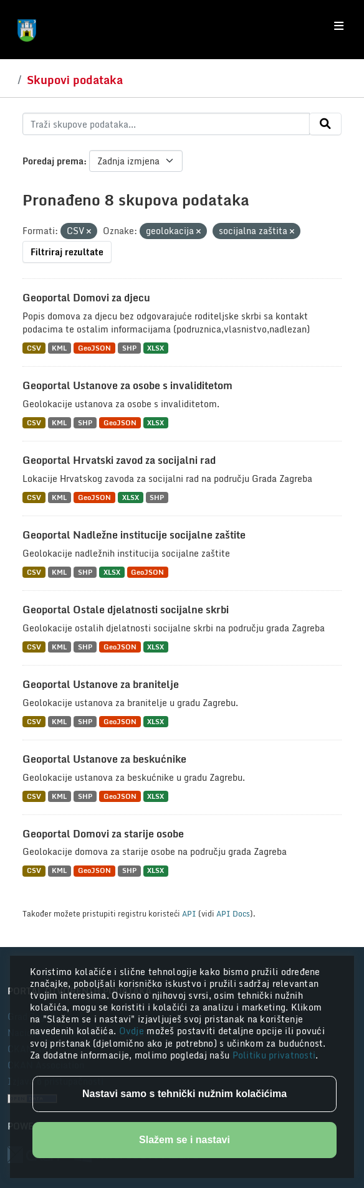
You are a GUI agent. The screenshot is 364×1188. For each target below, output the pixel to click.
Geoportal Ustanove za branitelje (100, 684)
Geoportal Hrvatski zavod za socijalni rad (119, 460)
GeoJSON (94, 347)
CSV (34, 347)
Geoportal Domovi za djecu (86, 298)
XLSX (155, 347)
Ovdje (133, 1031)
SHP (129, 347)
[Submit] (325, 124)
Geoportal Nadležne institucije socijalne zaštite (134, 535)
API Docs (233, 913)
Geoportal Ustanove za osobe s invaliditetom (127, 385)
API (189, 913)
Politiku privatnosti (274, 1055)
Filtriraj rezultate (67, 252)
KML (59, 347)
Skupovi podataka (75, 79)
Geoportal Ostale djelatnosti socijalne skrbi (125, 609)
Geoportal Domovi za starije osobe (103, 834)
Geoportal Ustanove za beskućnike (104, 759)
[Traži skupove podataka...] (166, 124)
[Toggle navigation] (339, 26)
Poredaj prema (53, 161)
